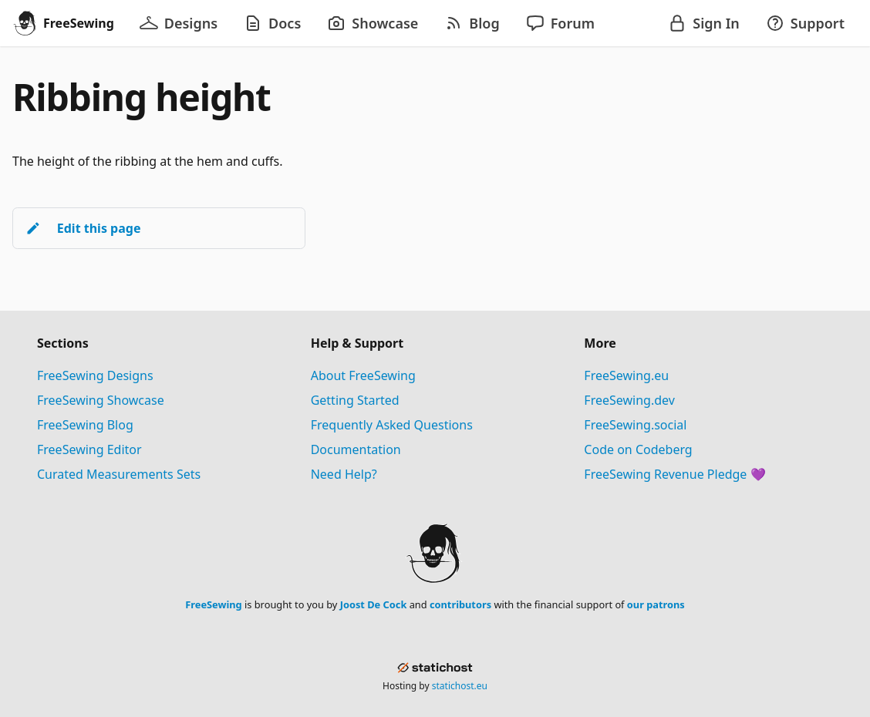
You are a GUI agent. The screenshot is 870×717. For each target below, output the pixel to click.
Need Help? (344, 474)
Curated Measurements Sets (119, 474)
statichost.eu (459, 685)
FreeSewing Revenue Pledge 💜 (674, 474)
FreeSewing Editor (89, 449)
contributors (460, 604)
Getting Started (355, 400)
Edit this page (82, 228)
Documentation (356, 449)
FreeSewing (213, 604)
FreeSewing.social (635, 424)
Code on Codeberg (638, 449)
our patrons (656, 604)
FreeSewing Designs (95, 375)
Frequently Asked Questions (392, 424)
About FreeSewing (363, 375)
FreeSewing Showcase (100, 400)
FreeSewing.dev (629, 400)
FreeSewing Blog (85, 424)
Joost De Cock (373, 604)
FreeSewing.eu (626, 375)
